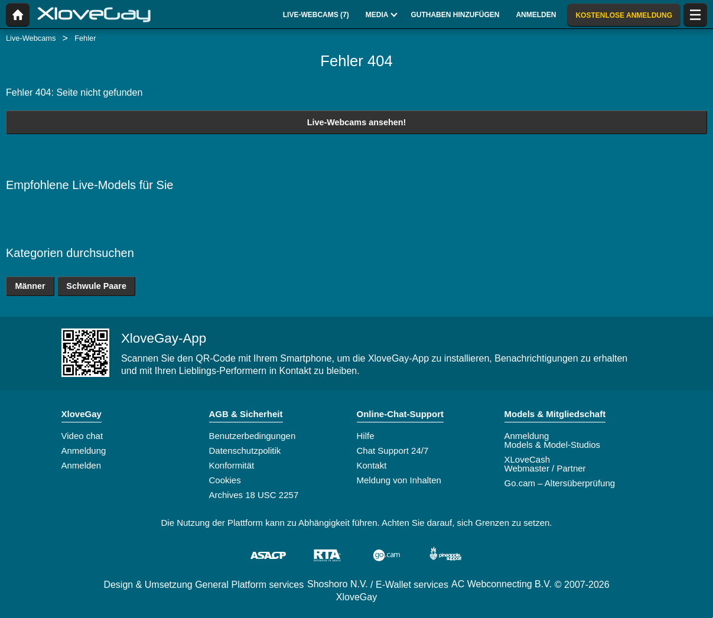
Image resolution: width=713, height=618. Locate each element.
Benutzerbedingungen (252, 436)
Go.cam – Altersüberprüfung (560, 483)
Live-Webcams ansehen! (356, 122)
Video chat (82, 436)
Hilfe (366, 436)
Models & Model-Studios (552, 445)
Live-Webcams (31, 38)
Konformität (232, 465)
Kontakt (372, 465)
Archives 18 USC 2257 (254, 495)
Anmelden (81, 465)
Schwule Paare (96, 286)
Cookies (225, 480)
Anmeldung (83, 450)
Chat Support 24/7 (393, 450)
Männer (30, 286)
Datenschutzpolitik (245, 450)
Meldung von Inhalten (399, 480)
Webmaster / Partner (545, 468)
